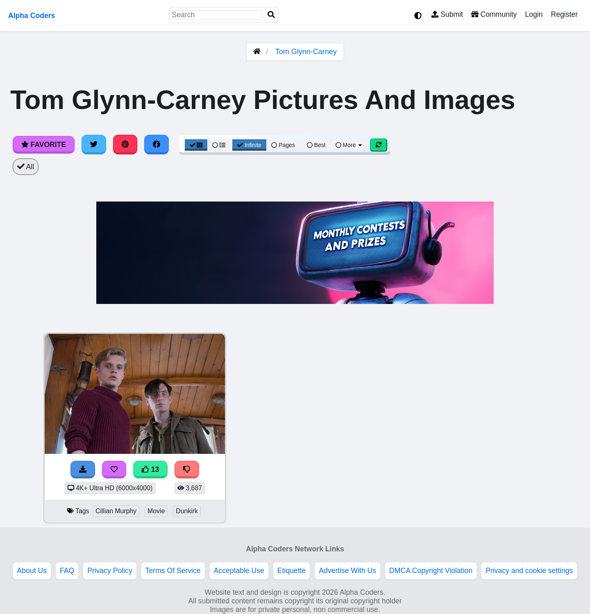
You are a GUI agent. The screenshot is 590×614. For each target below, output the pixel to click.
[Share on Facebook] (156, 144)
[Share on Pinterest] (125, 144)
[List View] (218, 145)
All (25, 167)
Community (494, 14)
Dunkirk (187, 511)
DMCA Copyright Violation (430, 570)
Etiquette (291, 570)
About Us (32, 570)
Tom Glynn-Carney (306, 52)
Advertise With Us (347, 570)
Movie (156, 511)
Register (564, 14)
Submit (447, 14)
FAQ (67, 570)
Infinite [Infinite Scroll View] (249, 145)
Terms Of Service (173, 570)
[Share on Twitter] (94, 144)
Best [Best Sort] (316, 145)
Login (533, 14)
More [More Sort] (349, 145)
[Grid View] (196, 145)
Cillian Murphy (115, 511)
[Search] (271, 15)
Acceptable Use (239, 570)
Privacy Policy (109, 570)
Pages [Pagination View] (283, 145)
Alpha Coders (31, 15)
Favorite (43, 144)
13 (150, 469)
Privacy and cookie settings (529, 570)
